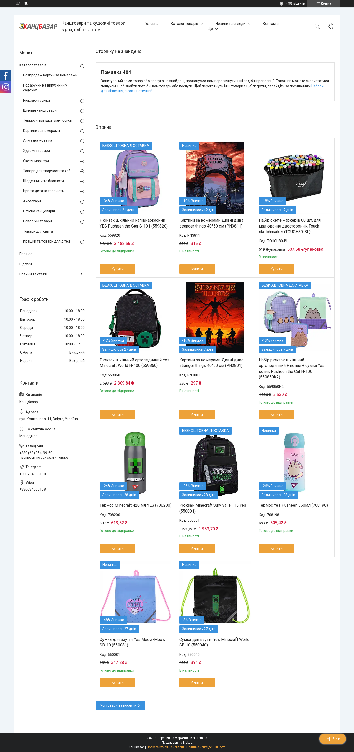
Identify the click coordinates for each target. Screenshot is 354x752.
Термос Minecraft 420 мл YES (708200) (135, 505)
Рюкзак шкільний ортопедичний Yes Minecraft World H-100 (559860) (134, 363)
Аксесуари (32, 201)
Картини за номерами (41, 131)
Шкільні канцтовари (40, 110)
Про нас (25, 254)
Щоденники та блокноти (43, 181)
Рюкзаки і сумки (36, 100)
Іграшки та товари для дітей (46, 241)
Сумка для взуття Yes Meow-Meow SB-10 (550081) (132, 642)
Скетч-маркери (36, 161)
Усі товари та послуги (118, 705)
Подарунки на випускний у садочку (45, 87)
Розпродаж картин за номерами (50, 75)
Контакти (271, 24)
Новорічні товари (37, 221)
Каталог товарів (184, 24)
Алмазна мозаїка (37, 140)
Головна (151, 24)
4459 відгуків (295, 3)
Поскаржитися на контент (165, 747)
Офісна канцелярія (39, 211)
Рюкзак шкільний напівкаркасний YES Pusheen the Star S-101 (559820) (134, 223)
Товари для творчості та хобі (47, 171)
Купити (118, 269)
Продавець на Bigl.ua (177, 742)
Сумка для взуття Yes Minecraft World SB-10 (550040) (214, 642)
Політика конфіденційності (205, 747)
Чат (333, 738)
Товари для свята (38, 231)
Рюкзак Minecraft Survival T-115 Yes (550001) (212, 508)
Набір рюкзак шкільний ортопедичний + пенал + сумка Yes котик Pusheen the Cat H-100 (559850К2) (291, 368)
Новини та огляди (230, 24)
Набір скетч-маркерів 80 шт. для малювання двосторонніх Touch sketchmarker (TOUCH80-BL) (290, 226)
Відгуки (25, 264)
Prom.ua (201, 738)
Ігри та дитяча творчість (43, 191)
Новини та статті (33, 274)
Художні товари (36, 151)
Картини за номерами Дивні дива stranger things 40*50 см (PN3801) (211, 363)
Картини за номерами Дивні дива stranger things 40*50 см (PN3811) (211, 223)
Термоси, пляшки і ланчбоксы (47, 120)
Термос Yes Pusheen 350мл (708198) (293, 505)
